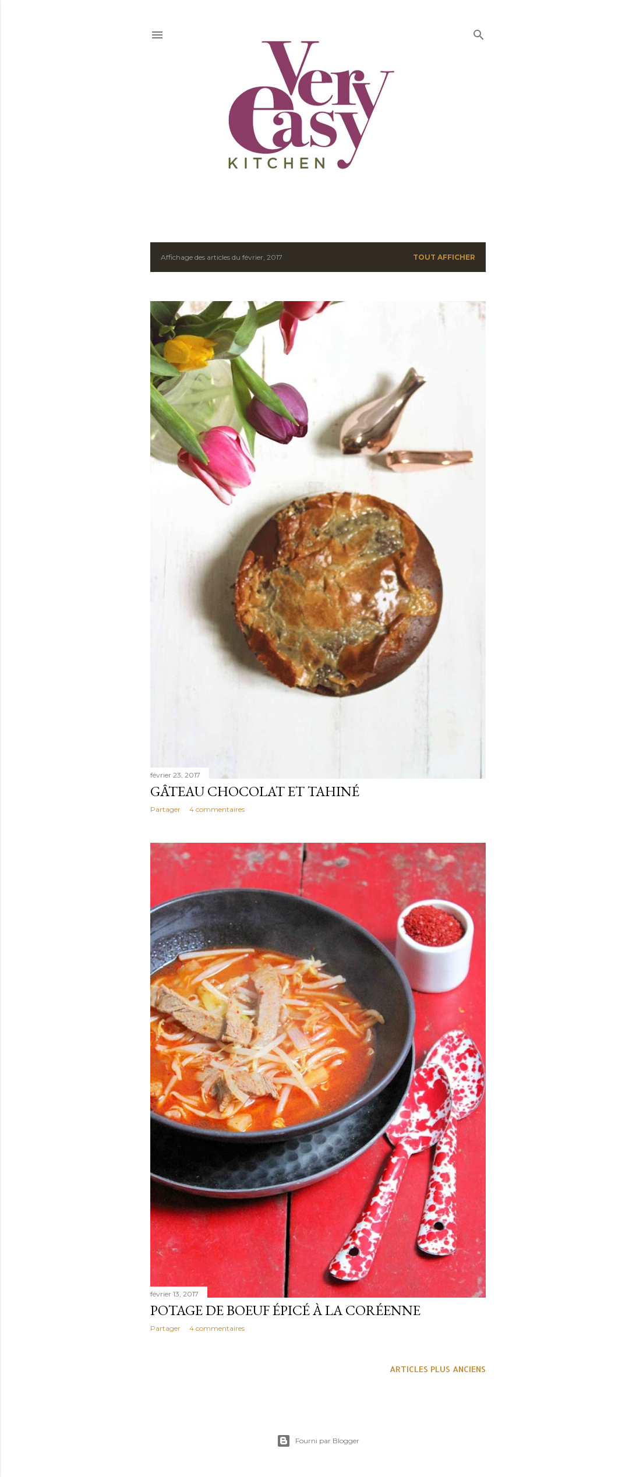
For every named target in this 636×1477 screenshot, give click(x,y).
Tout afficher (444, 257)
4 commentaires (217, 809)
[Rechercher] (479, 32)
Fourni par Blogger (318, 1441)
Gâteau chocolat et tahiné (254, 791)
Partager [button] (165, 809)
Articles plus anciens (438, 1369)
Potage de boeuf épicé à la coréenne (285, 1310)
